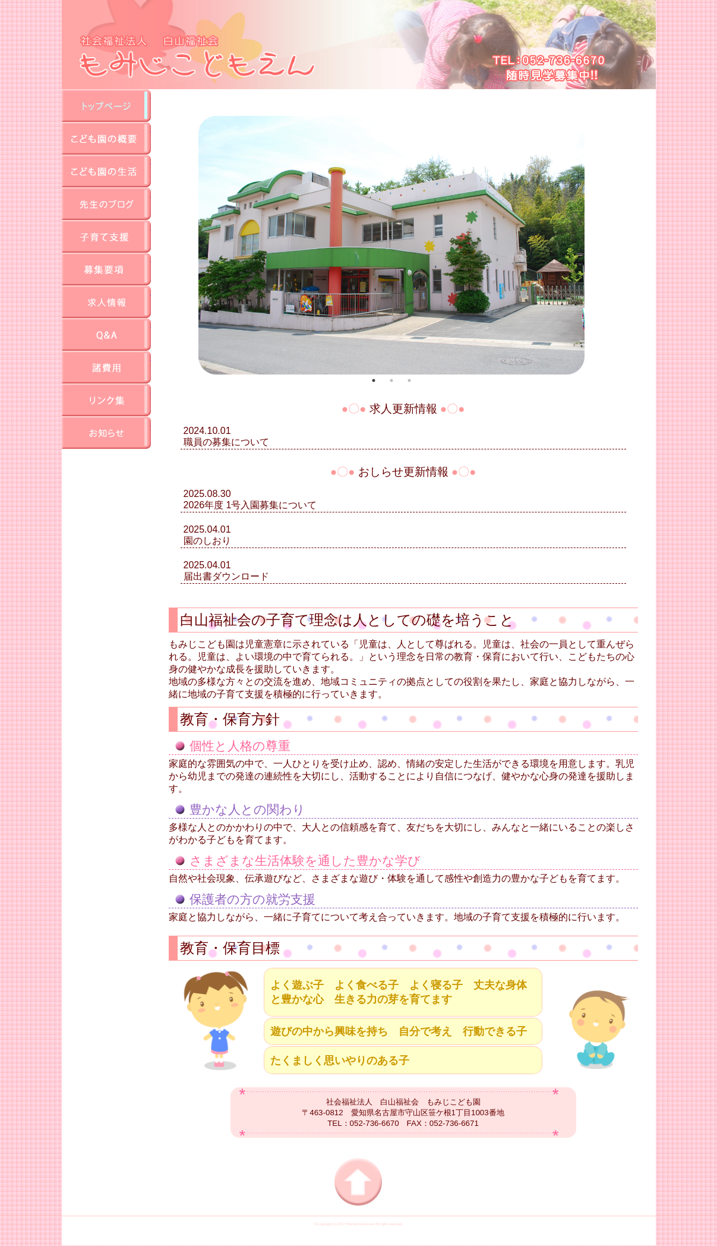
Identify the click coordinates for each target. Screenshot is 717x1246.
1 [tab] (374, 380)
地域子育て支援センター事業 (106, 236)
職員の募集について (226, 442)
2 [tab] (391, 380)
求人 (106, 301)
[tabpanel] (391, 245)
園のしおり (207, 541)
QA (106, 334)
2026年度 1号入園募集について (250, 505)
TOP (106, 105)
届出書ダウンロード (226, 576)
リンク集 (106, 399)
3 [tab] (409, 380)
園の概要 (106, 138)
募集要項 (106, 269)
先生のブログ (106, 203)
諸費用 (106, 367)
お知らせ (106, 432)
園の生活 (106, 171)
